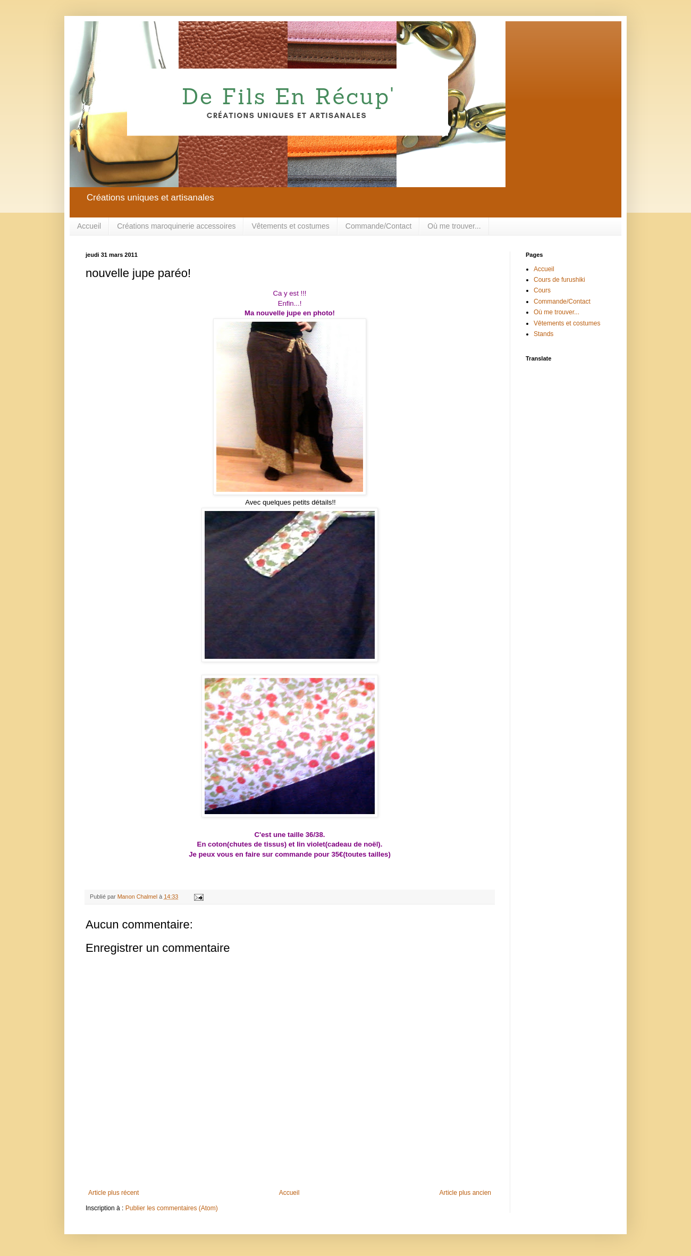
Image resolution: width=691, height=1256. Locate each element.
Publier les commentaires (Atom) (171, 1208)
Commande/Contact (379, 226)
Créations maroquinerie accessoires (176, 226)
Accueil (89, 226)
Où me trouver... (454, 226)
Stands (543, 334)
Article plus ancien (465, 1192)
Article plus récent (113, 1192)
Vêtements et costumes (290, 226)
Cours (542, 290)
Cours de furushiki (559, 279)
